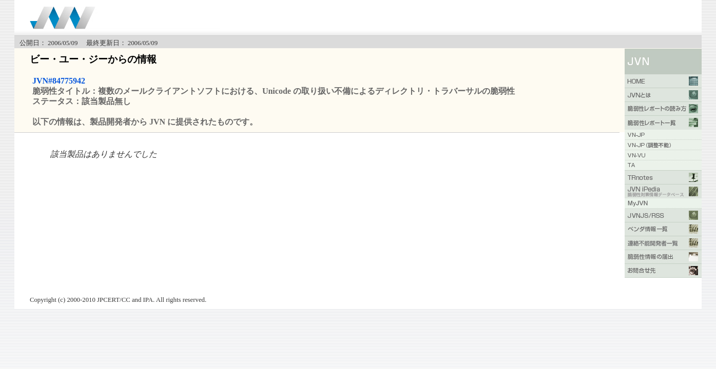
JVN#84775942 (58, 80)
